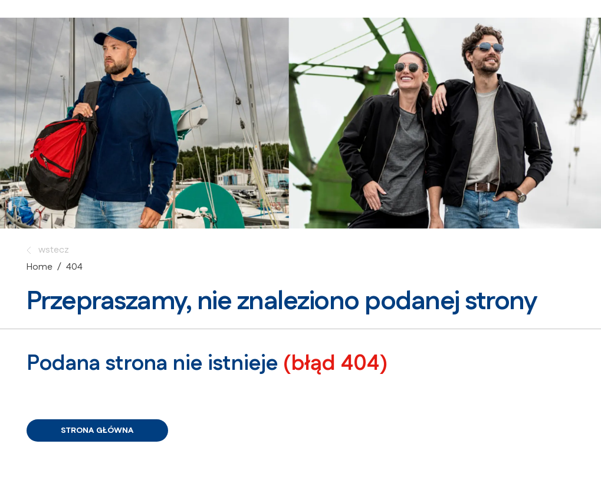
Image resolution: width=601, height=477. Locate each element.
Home (39, 267)
